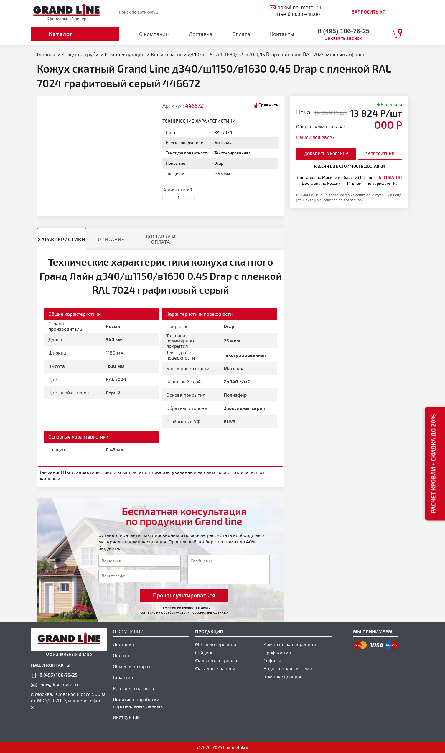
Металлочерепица (215, 644)
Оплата (241, 34)
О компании (154, 34)
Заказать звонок (343, 38)
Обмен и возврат (132, 666)
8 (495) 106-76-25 (58, 675)
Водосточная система (287, 668)
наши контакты (50, 665)
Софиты (272, 660)
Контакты (282, 34)
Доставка (200, 34)
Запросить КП (369, 11)
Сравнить (268, 104)
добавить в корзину (326, 153)
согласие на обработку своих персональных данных (184, 612)
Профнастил (277, 652)
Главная (46, 54)
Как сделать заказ (133, 688)
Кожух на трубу (80, 54)
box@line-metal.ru (60, 684)
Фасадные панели (215, 668)
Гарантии (123, 677)
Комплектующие (124, 54)
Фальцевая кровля (216, 660)
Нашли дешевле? (315, 137)
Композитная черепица (289, 644)
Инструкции (126, 717)
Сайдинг (204, 652)
